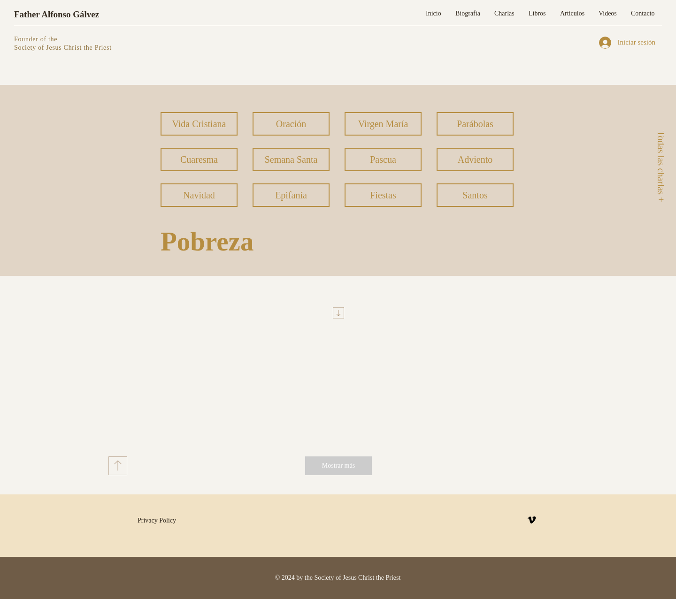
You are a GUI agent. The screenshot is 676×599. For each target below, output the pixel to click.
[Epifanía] (291, 195)
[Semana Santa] (291, 159)
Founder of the (36, 39)
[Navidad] (199, 195)
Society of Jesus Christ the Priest (63, 47)
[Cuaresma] (199, 159)
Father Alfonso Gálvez (56, 14)
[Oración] (291, 124)
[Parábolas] (475, 124)
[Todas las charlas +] (660, 166)
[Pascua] (383, 159)
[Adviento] (475, 159)
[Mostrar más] (338, 465)
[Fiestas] (383, 195)
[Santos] (475, 195)
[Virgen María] (383, 124)
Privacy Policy (157, 520)
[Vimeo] (531, 520)
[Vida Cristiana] (199, 124)
